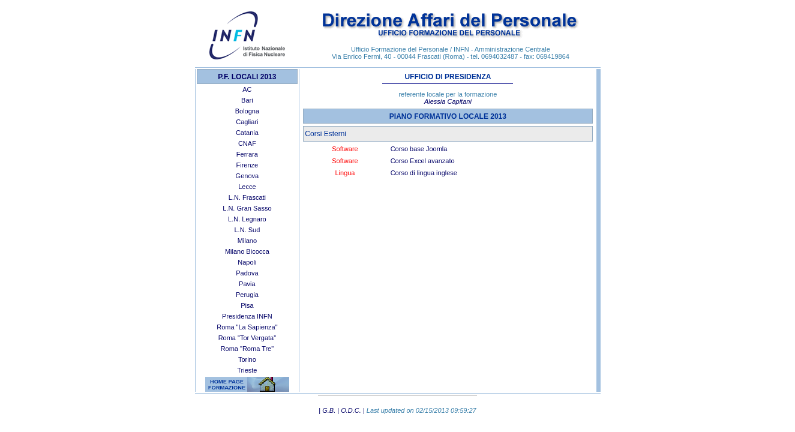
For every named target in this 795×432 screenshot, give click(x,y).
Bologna (247, 111)
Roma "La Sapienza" (247, 327)
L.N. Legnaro (247, 219)
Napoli (247, 262)
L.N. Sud (247, 229)
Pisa (247, 305)
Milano (247, 240)
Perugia (247, 294)
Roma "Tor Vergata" (247, 337)
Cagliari (247, 121)
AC (246, 89)
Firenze (247, 165)
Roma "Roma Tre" (247, 348)
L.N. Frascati (247, 197)
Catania (247, 132)
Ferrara (247, 154)
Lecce (247, 186)
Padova (247, 273)
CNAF (247, 143)
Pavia (247, 283)
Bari (247, 100)
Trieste (247, 370)
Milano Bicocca (247, 251)
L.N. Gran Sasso (247, 208)
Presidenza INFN (247, 316)
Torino (247, 359)
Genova (247, 175)
